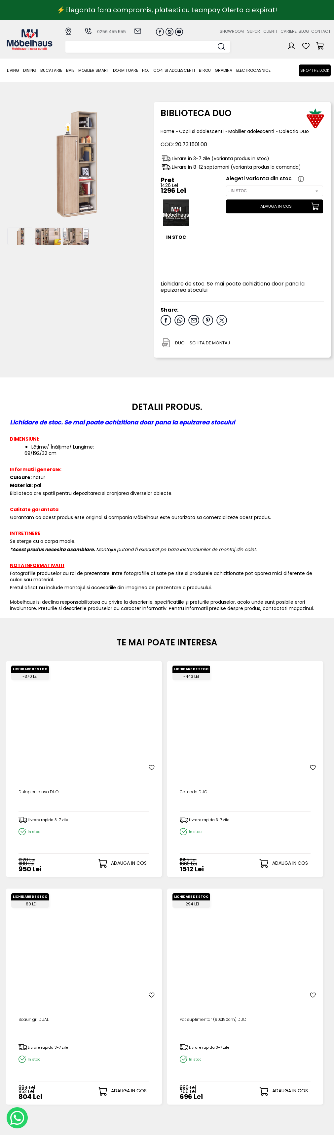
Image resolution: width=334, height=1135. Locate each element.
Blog (304, 31)
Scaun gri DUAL (194, 727)
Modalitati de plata (139, 1056)
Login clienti (177, 1056)
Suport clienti (262, 31)
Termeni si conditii (137, 1067)
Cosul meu (176, 1072)
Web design (292, 1126)
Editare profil (178, 1083)
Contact (321, 31)
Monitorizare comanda (131, 1086)
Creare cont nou (183, 1051)
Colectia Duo (294, 131)
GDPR (122, 1100)
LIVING (13, 70)
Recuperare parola (186, 1062)
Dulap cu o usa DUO (38, 727)
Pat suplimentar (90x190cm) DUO (279, 730)
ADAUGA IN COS (273, 206)
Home (167, 131)
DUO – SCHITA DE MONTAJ (202, 343)
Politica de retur (135, 1094)
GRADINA (223, 70)
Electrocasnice (253, 70)
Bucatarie (51, 70)
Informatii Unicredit (139, 1105)
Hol (145, 70)
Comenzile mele (183, 1077)
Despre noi (223, 1051)
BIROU (205, 70)
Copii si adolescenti (174, 70)
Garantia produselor (129, 1075)
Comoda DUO (112, 727)
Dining (29, 70)
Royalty (322, 1126)
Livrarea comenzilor (139, 1062)
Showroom (232, 31)
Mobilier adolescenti (252, 131)
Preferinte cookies (232, 1078)
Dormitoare (125, 70)
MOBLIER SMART (93, 70)
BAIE (70, 70)
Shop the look (314, 70)
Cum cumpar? (133, 1051)
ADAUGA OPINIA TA (167, 909)
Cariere (288, 31)
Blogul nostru (225, 1067)
